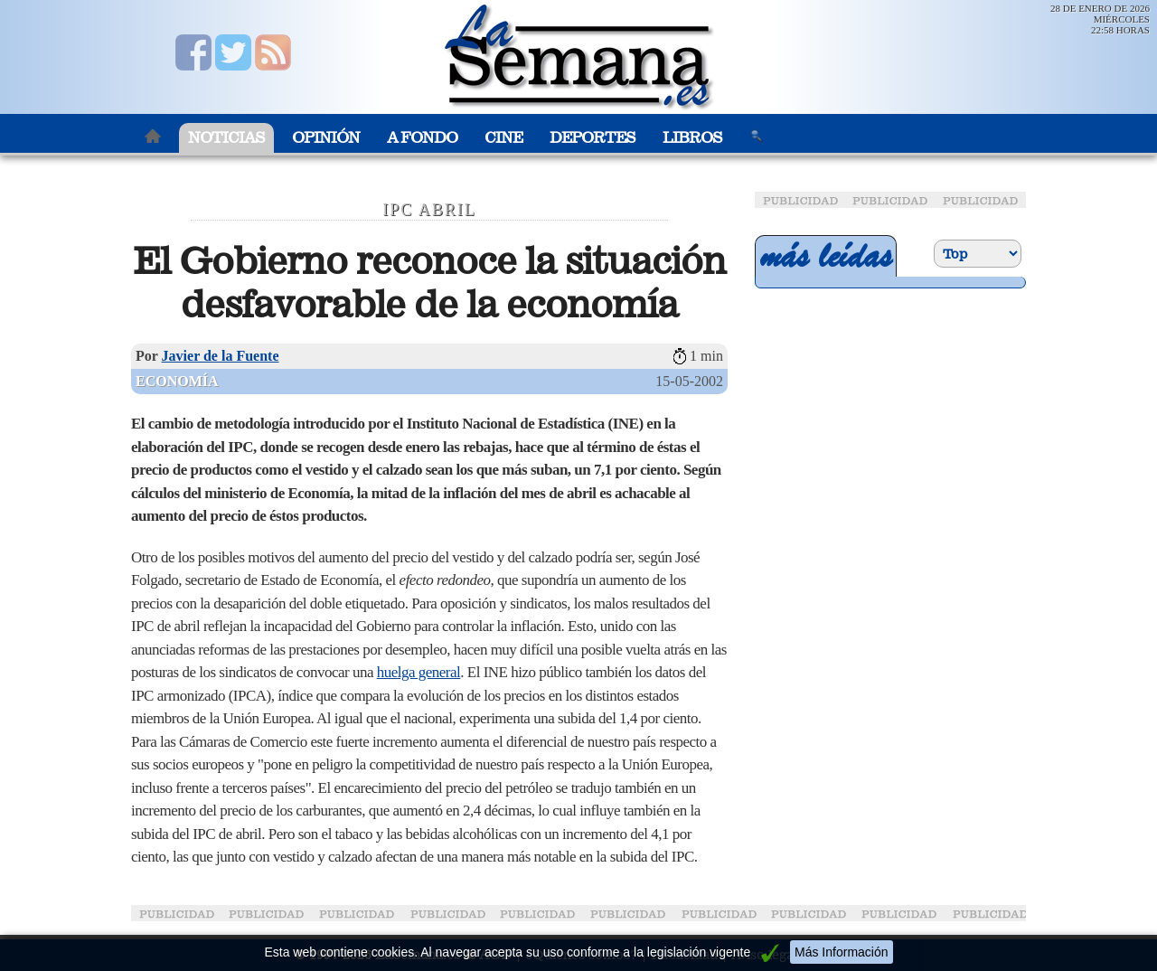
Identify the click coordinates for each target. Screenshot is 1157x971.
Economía (177, 381)
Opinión (326, 137)
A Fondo (422, 137)
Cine (503, 137)
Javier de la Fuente (220, 355)
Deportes (592, 137)
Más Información (841, 952)
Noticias (226, 137)
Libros (692, 137)
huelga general (419, 672)
